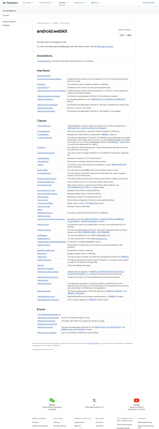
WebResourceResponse (46, 250)
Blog (95, 3)
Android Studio (149, 3)
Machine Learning (59, 426)
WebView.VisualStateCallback (48, 272)
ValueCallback (42, 88)
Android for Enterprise (40, 426)
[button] (14, 25)
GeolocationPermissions (46, 153)
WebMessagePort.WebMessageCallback (51, 242)
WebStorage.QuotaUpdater (47, 105)
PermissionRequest (44, 173)
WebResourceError (44, 245)
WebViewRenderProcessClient (48, 300)
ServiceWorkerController (79, 187)
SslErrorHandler (43, 197)
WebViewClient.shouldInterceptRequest (108, 99)
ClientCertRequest (44, 126)
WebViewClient (42, 280)
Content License (93, 343)
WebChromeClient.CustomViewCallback (51, 91)
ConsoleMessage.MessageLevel (48, 315)
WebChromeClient (119, 165)
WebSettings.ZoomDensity (47, 333)
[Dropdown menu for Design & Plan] (53, 2)
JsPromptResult (43, 161)
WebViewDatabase (44, 284)
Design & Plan (45, 3)
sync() (95, 144)
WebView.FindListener (45, 108)
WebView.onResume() (76, 293)
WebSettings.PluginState (46, 321)
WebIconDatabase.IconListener (48, 96)
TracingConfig (42, 200)
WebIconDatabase (44, 230)
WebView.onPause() (115, 291)
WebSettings (42, 254)
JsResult (40, 165)
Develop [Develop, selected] (62, 3)
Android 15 (99, 422)
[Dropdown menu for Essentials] (34, 2)
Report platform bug (145, 422)
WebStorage (42, 257)
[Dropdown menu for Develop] (68, 2)
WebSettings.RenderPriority (47, 324)
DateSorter (41, 148)
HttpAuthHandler (43, 158)
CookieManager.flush (115, 142)
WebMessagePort (43, 239)
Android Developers (43, 23)
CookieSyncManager (44, 138)
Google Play (78, 3)
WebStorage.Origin (44, 260)
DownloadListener (43, 76)
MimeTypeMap (42, 170)
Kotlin (122, 35)
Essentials (27, 3)
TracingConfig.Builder (45, 203)
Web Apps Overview (105, 47)
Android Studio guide (124, 424)
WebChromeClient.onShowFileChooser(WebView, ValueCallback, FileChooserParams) (96, 220)
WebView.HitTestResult (45, 269)
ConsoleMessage (43, 131)
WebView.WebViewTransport (47, 277)
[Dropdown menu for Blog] (100, 2)
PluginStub (41, 84)
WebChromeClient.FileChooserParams (51, 219)
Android (35, 422)
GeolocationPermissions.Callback (49, 79)
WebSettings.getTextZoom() (73, 329)
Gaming (56, 422)
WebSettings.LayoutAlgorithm (48, 318)
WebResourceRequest (45, 99)
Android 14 (99, 426)
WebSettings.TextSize (45, 327)
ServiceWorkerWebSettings (47, 194)
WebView (105, 134)
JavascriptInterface (44, 61)
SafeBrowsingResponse (46, 182)
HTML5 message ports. (99, 239)
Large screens (79, 422)
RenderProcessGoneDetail (46, 179)
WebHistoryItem (43, 225)
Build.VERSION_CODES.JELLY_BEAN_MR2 (93, 232)
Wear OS (78, 426)
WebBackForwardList (45, 213)
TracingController (43, 206)
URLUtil (39, 210)
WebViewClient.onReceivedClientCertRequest (87, 128)
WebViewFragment (44, 291)
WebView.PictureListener (46, 111)
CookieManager (43, 135)
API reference (9, 11)
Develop (55, 23)
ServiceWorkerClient (44, 185)
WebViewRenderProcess (46, 297)
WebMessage (42, 235)
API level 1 (128, 30)
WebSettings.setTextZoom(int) (108, 327)
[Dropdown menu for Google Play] (86, 2)
